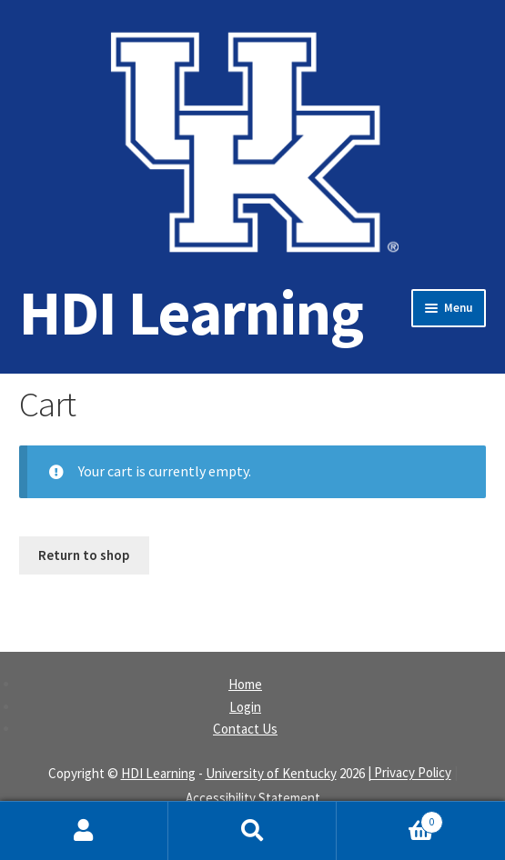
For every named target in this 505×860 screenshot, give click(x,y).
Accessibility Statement (253, 797)
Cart (390, 818)
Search (252, 831)
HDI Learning (191, 312)
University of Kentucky (271, 773)
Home (245, 684)
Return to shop (83, 555)
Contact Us (245, 728)
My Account (84, 831)
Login (245, 706)
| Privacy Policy (409, 773)
